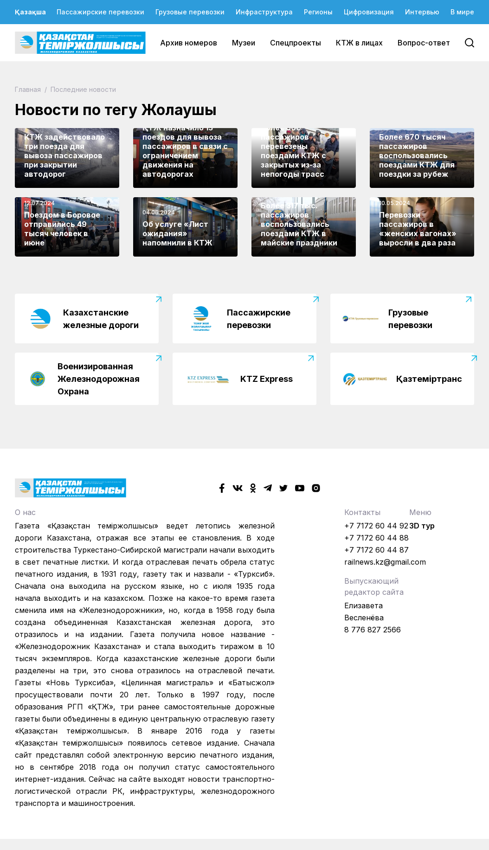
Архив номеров (188, 42)
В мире (462, 12)
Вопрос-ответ (424, 42)
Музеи (243, 42)
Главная (29, 89)
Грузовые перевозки (190, 12)
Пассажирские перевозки (100, 12)
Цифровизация (369, 12)
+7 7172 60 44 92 (376, 525)
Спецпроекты (295, 42)
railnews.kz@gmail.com (385, 562)
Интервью (422, 12)
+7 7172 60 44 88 (376, 537)
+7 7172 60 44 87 (376, 549)
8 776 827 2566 (372, 629)
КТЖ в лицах (359, 42)
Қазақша (30, 12)
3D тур (422, 525)
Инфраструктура (264, 12)
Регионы (318, 12)
